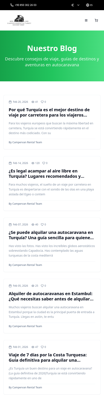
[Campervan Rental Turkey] (19, 20)
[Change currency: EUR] (75, 5)
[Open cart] (96, 20)
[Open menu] (86, 20)
